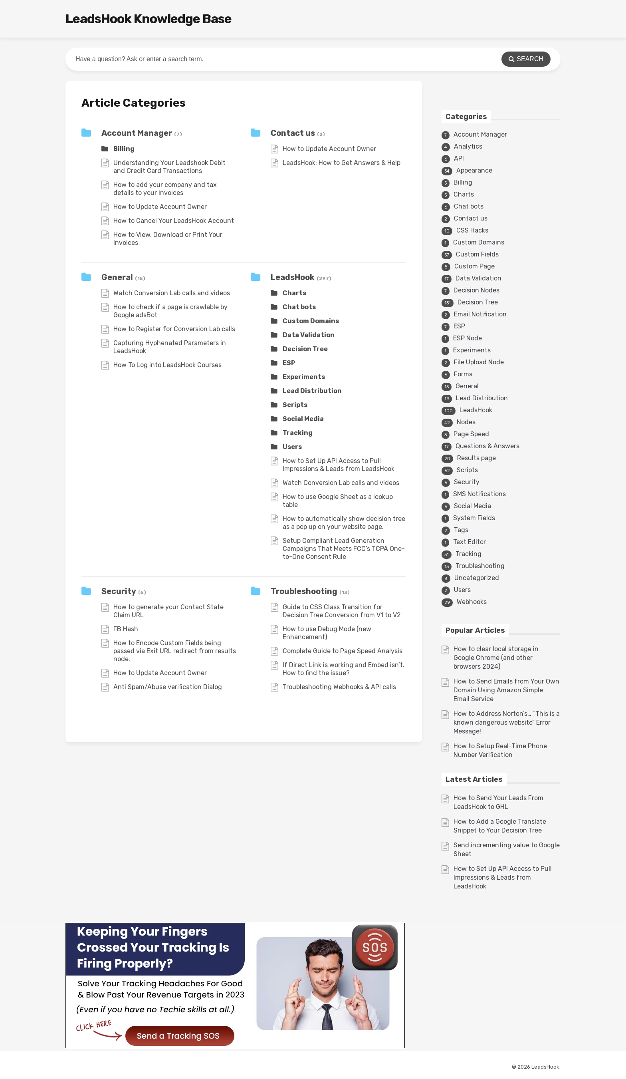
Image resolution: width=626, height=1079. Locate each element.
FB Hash (125, 629)
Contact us (293, 133)
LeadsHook (293, 277)
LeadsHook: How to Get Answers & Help (341, 163)
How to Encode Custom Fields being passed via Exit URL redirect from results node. (174, 651)
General (117, 277)
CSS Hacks (472, 230)
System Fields (474, 518)
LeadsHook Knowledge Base (148, 18)
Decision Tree (305, 349)
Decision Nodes (476, 290)
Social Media (303, 419)
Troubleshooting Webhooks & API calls (339, 687)
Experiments (304, 377)
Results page (476, 458)
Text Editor (469, 542)
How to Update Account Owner (160, 207)
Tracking (298, 433)
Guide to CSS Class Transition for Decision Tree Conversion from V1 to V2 (342, 611)
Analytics (468, 146)
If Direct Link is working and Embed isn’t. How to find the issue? (343, 669)
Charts (294, 293)
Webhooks (472, 602)
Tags (461, 530)
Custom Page (474, 266)
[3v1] (235, 1046)
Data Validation (309, 335)
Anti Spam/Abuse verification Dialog (167, 687)
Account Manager (136, 133)
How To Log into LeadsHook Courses (167, 365)
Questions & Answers (487, 446)
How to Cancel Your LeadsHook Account (173, 221)
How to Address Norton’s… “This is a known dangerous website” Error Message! (507, 722)
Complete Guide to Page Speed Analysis (342, 651)
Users (292, 447)
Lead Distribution (312, 391)
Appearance (474, 170)
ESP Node (467, 338)
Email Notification (480, 314)
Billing (124, 149)
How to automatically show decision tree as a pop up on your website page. (344, 523)
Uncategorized (476, 578)
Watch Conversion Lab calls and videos (171, 293)
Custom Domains (311, 321)
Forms (463, 374)
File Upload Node (479, 362)
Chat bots (299, 307)
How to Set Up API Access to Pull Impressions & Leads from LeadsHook (338, 465)
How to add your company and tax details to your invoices (165, 189)
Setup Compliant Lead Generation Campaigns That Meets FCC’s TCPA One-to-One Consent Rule (344, 548)
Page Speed (471, 434)
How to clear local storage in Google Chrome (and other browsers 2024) (496, 657)
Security (118, 591)
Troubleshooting (304, 591)
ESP (289, 363)
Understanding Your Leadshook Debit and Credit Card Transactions (169, 167)
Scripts (295, 405)
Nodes (466, 422)
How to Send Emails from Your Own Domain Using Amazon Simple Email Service (506, 690)
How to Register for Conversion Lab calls (174, 329)
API (459, 158)
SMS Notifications (479, 494)
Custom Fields (477, 254)
